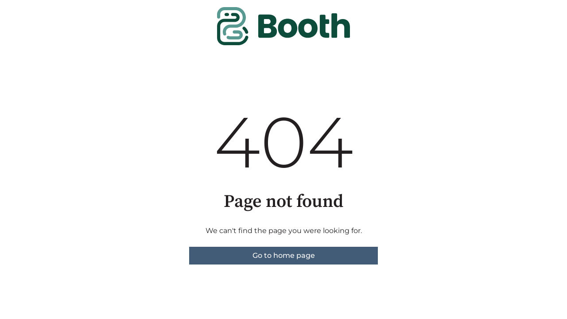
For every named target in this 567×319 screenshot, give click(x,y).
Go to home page (283, 255)
